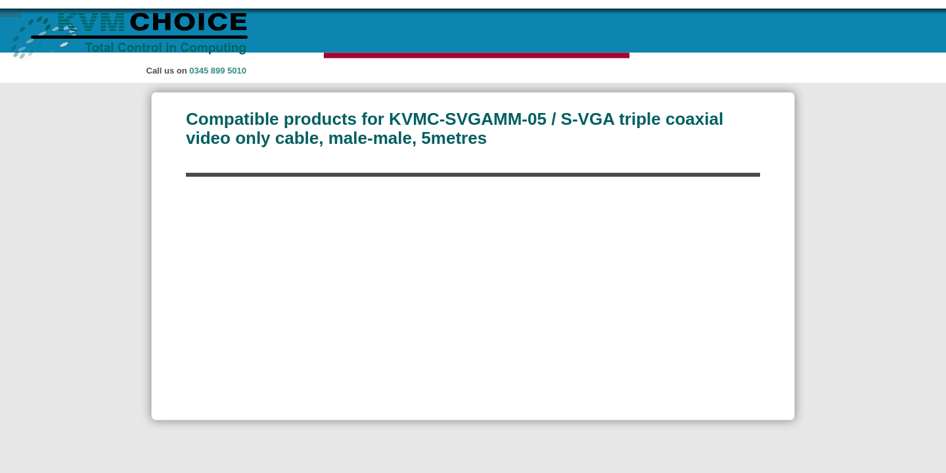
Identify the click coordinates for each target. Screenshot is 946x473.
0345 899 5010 (217, 71)
